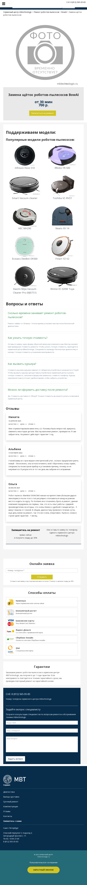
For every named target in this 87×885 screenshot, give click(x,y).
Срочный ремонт (10, 801)
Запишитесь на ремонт (25, 530)
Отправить (42, 577)
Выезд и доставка (11, 796)
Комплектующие (10, 806)
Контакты (7, 816)
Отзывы (6, 811)
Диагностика (9, 792)
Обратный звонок (43, 870)
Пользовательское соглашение (43, 862)
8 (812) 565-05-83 (10, 841)
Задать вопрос (15, 758)
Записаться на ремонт (42, 113)
